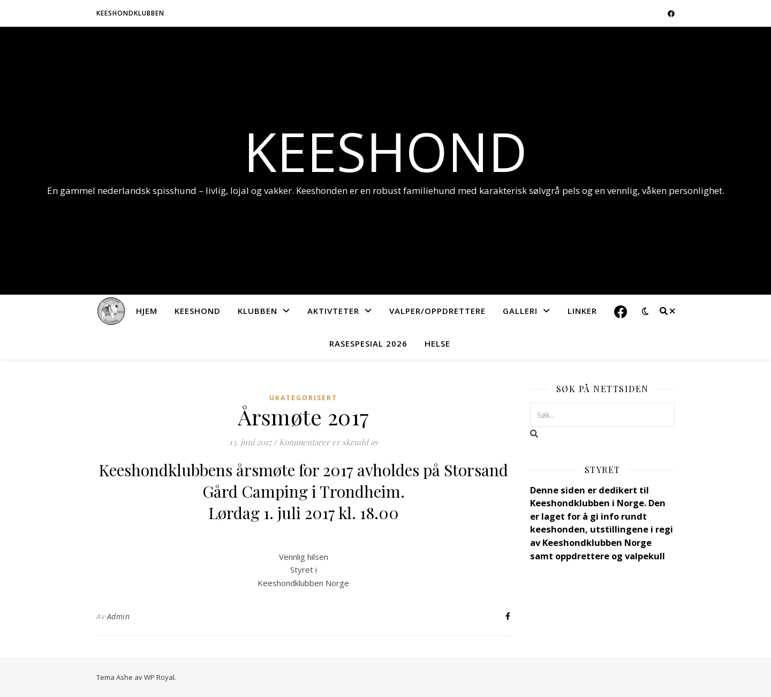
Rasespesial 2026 (368, 343)
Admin (118, 616)
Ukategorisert (303, 397)
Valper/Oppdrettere (437, 310)
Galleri (520, 310)
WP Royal (159, 677)
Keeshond (385, 151)
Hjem (146, 310)
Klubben (257, 310)
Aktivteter (333, 310)
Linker (582, 310)
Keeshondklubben (130, 13)
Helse (437, 343)
